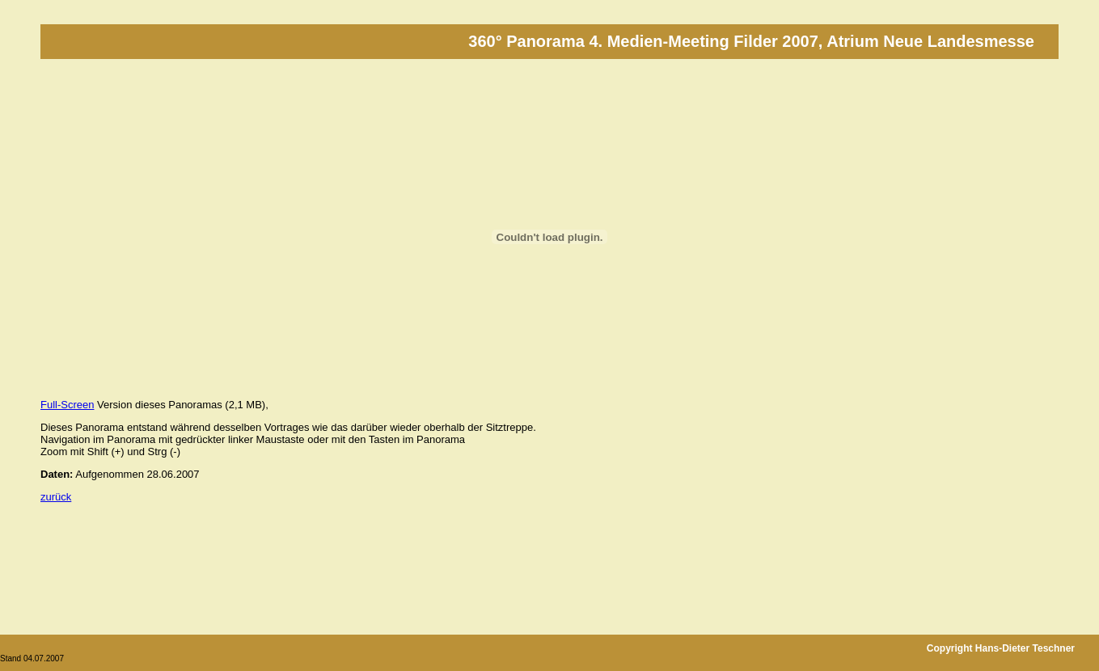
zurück (55, 497)
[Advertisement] (334, 549)
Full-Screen (67, 405)
